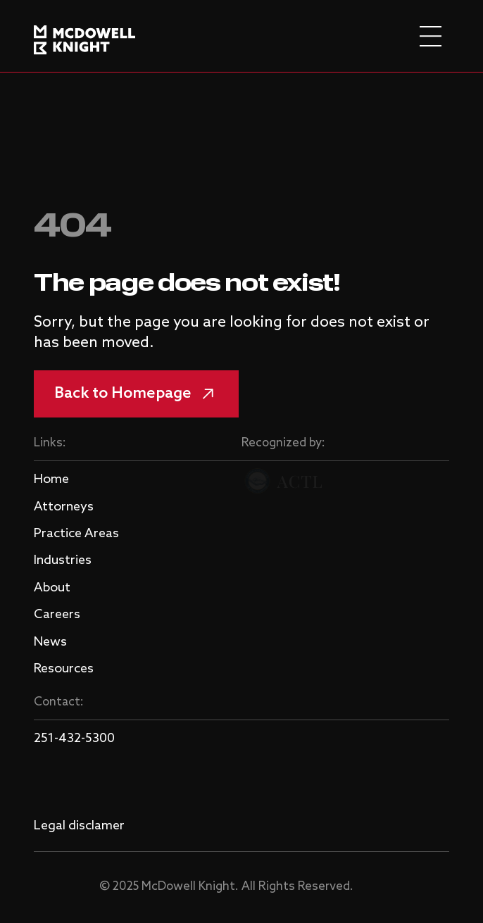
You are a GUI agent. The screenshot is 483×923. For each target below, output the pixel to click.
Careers (57, 614)
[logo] (84, 36)
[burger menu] (430, 36)
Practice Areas (76, 533)
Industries (63, 560)
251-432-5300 (74, 738)
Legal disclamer (79, 826)
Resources (64, 669)
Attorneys (64, 507)
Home (51, 479)
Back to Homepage (136, 394)
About (52, 588)
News (50, 642)
